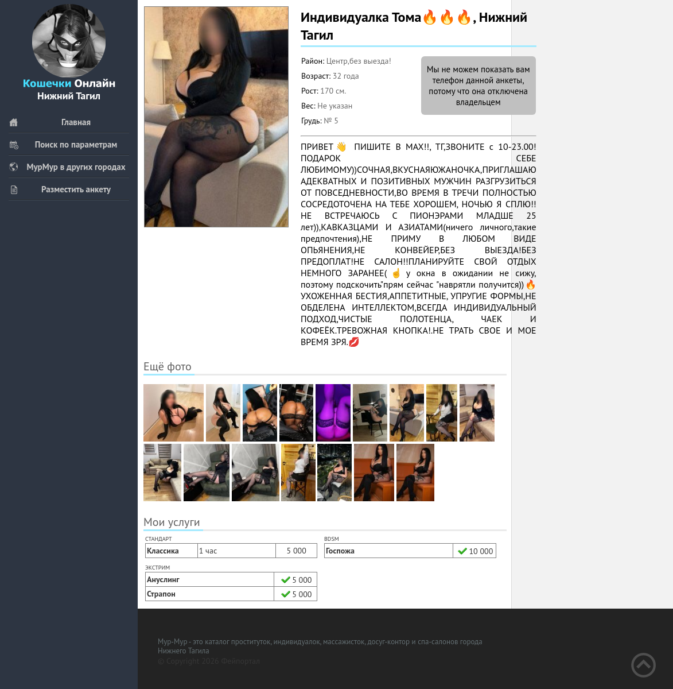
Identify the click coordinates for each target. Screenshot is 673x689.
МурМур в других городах (67, 166)
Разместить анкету (60, 189)
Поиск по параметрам (63, 144)
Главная (50, 122)
